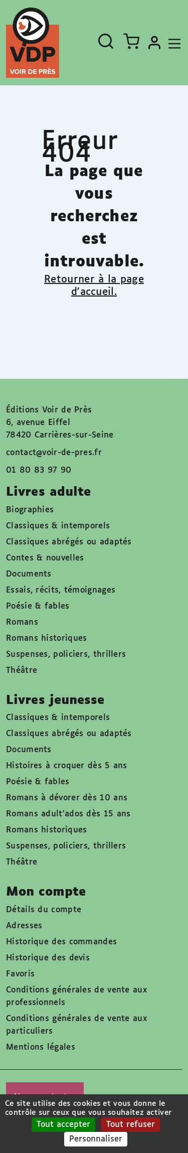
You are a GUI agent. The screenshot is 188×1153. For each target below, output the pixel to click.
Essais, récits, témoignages (60, 590)
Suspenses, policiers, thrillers (66, 654)
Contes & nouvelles (45, 558)
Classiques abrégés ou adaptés (69, 542)
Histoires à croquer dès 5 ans (66, 766)
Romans (22, 622)
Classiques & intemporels (58, 526)
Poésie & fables (38, 606)
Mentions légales (40, 1047)
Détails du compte (43, 910)
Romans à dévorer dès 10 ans (66, 798)
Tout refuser (130, 1124)
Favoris (20, 974)
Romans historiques (46, 638)
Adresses (24, 926)
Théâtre (21, 670)
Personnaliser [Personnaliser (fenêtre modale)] (95, 1139)
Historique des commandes (61, 942)
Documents (29, 574)
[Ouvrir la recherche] (105, 41)
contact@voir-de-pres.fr (54, 453)
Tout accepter (63, 1124)
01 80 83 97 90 (38, 470)
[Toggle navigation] (172, 43)
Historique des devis (48, 958)
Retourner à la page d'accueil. (94, 285)
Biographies (30, 510)
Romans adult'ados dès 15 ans (68, 814)
